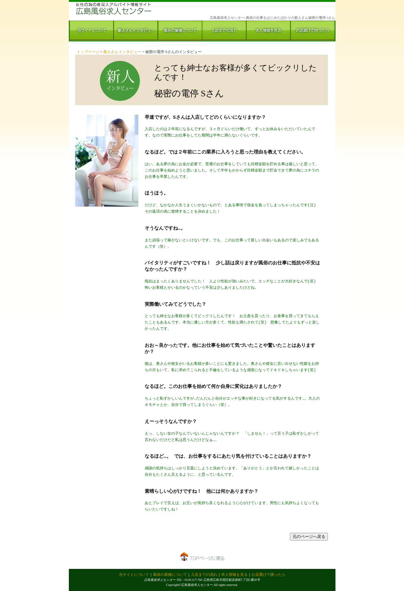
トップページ (88, 52)
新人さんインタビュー (122, 52)
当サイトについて (134, 574)
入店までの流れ (204, 574)
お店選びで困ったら (268, 574)
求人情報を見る (234, 574)
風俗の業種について (170, 574)
